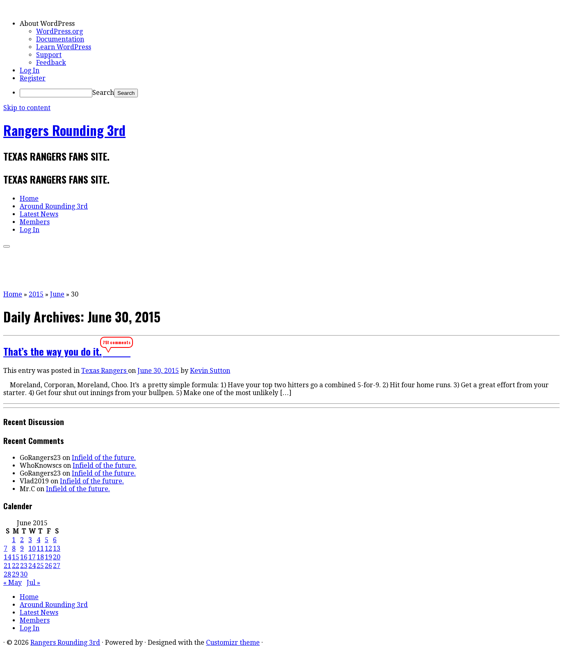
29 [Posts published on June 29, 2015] (15, 574)
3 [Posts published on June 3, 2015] (30, 540)
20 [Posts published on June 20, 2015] (56, 557)
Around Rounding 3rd (54, 206)
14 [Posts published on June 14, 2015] (7, 557)
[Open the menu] (6, 246)
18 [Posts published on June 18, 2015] (40, 557)
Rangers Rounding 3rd (64, 130)
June (57, 294)
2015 (36, 294)
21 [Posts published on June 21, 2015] (7, 566)
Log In (29, 70)
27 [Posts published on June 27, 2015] (56, 566)
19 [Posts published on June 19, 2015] (48, 557)
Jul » (33, 582)
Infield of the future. (104, 458)
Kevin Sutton (210, 371)
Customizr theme (233, 642)
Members (35, 222)
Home (29, 198)
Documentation (60, 39)
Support (49, 55)
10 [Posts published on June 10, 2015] (32, 548)
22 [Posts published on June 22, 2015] (15, 566)
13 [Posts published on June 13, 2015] (56, 548)
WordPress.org (59, 31)
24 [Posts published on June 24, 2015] (32, 566)
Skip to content (26, 108)
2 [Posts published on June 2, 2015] (22, 540)
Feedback (51, 63)
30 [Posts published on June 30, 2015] (23, 574)
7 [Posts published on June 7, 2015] (5, 548)
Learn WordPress (63, 47)
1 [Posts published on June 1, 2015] (14, 540)
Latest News (39, 214)
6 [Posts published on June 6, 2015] (55, 540)
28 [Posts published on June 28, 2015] (7, 574)
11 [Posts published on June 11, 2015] (40, 548)
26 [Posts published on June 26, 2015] (48, 566)
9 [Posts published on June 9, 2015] (22, 548)
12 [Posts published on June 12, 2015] (48, 548)
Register (33, 78)
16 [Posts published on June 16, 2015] (23, 557)
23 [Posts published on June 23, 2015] (23, 566)
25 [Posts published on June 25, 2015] (40, 566)
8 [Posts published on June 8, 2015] (14, 548)
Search (103, 93)
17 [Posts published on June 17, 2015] (32, 557)
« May (12, 582)
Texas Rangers (104, 371)
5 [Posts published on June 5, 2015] (46, 540)
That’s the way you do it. (52, 351)
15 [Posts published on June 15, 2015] (15, 557)
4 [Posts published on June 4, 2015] (38, 540)
